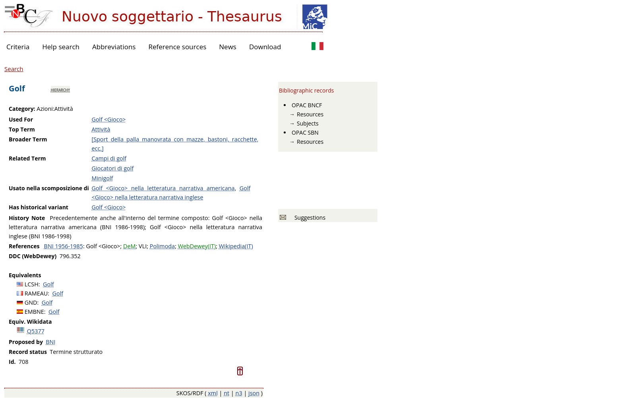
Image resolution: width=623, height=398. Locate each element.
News (227, 46)
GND (31, 302)
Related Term (27, 158)
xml (213, 393)
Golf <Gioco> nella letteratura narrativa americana (162, 188)
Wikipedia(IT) (236, 246)
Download (265, 46)
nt (226, 393)
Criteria (17, 46)
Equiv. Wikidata (30, 321)
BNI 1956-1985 (63, 246)
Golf (48, 284)
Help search (60, 46)
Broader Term (28, 139)
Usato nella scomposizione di (49, 188)
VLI (143, 246)
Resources (310, 114)
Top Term (22, 129)
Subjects (308, 123)
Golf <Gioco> (108, 119)
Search (13, 69)
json (253, 393)
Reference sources (177, 46)
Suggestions (308, 217)
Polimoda (162, 246)
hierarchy (60, 89)
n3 (239, 393)
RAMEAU (36, 293)
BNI (50, 342)
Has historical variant (38, 207)
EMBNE (34, 311)
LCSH (32, 284)
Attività (100, 129)
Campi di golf (108, 158)
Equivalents (25, 275)
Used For (21, 119)
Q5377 (35, 331)
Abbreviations (113, 46)
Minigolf (102, 178)
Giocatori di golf (112, 168)
